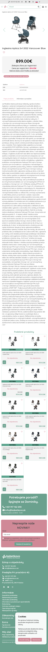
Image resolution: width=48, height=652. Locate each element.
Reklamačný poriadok (9, 597)
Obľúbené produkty (9, 637)
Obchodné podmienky (9, 600)
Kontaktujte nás (7, 618)
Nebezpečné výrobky (9, 610)
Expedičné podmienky (9, 595)
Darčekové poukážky (9, 627)
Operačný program (9, 608)
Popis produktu (9, 99)
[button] (2, 7)
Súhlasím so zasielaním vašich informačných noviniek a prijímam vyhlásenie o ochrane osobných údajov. (21, 539)
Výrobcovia (6, 625)
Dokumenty (6, 604)
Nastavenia (36, 640)
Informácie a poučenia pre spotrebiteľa (16, 602)
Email (4, 531)
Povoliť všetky (24, 640)
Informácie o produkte (24, 99)
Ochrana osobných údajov (11, 606)
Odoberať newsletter (23, 544)
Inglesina (22, 84)
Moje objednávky (8, 635)
